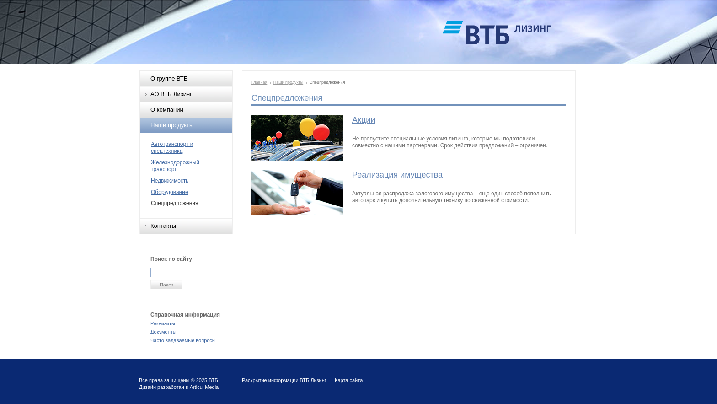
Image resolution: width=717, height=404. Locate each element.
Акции (363, 119)
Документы (163, 331)
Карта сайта (349, 380)
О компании (166, 109)
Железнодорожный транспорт (175, 166)
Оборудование (169, 192)
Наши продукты (171, 125)
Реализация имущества (397, 174)
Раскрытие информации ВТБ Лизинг (284, 380)
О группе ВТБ (168, 78)
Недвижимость (170, 181)
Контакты (163, 225)
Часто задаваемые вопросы (183, 340)
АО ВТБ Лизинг (171, 94)
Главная (259, 82)
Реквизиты (162, 323)
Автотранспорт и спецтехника (172, 148)
